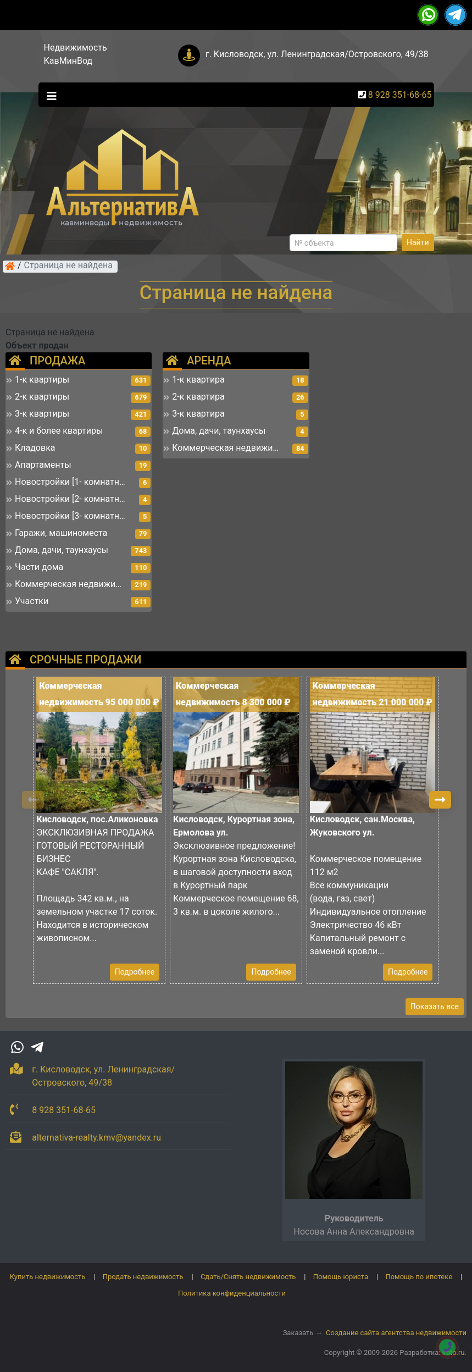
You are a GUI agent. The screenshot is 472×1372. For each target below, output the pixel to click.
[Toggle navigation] (49, 95)
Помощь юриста (340, 1277)
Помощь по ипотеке (418, 1277)
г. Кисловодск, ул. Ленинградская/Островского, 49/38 (317, 54)
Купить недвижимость (48, 1277)
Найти (418, 242)
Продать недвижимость (143, 1277)
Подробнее (134, 971)
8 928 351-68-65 (400, 95)
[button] (440, 800)
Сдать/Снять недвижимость (248, 1277)
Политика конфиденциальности (232, 1293)
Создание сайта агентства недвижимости (396, 1333)
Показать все (434, 1006)
